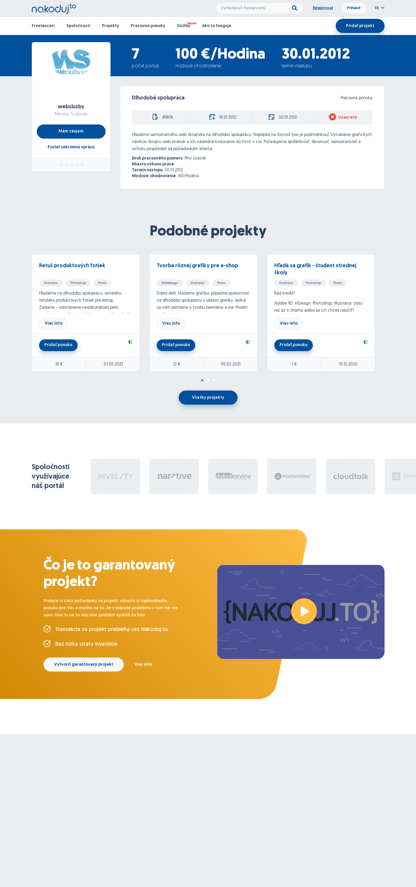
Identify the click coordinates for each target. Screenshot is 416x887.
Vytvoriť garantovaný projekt (83, 664)
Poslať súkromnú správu (71, 147)
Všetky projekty (208, 398)
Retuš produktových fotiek (72, 266)
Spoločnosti (78, 26)
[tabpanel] (90, 313)
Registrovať (323, 8)
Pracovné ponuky (148, 26)
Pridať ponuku (58, 345)
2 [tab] (208, 380)
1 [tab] (202, 380)
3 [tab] (214, 380)
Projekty (110, 26)
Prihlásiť (353, 8)
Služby (183, 26)
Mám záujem (71, 131)
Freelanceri (43, 26)
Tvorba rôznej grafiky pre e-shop (197, 266)
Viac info (53, 323)
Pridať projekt (360, 26)
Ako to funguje (216, 26)
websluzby (71, 107)
